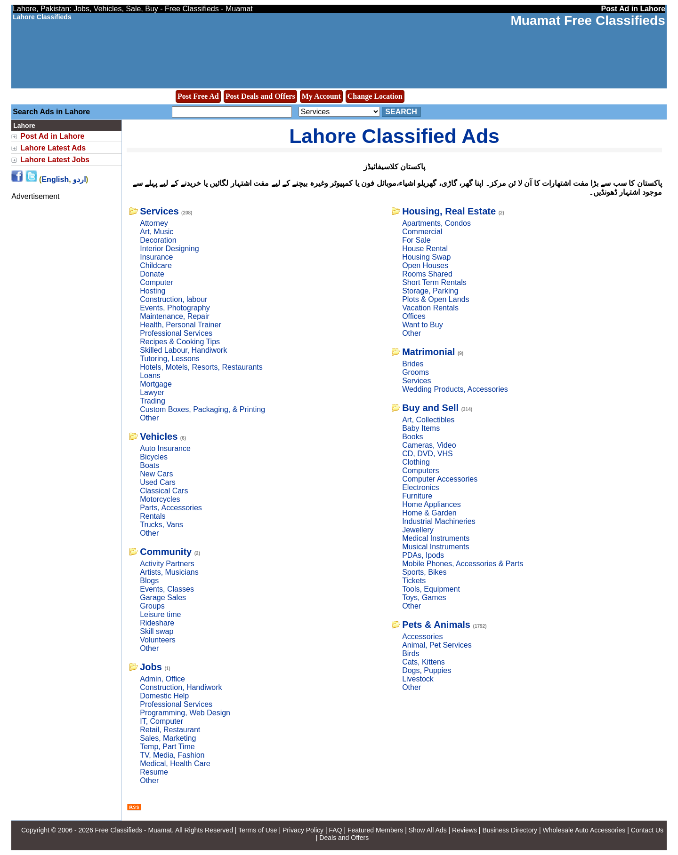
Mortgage (156, 384)
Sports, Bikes (424, 572)
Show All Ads (428, 830)
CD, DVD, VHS (427, 454)
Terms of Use (257, 830)
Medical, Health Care (175, 764)
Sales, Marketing (168, 738)
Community (166, 551)
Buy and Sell (430, 408)
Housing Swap (426, 257)
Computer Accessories (439, 479)
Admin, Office (162, 679)
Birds (410, 653)
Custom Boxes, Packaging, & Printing (202, 409)
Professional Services (176, 333)
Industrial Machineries (439, 521)
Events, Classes (167, 589)
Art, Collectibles (428, 420)
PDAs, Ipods (423, 555)
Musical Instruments (435, 547)
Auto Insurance (165, 448)
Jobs (151, 667)
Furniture (417, 496)
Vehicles (159, 436)
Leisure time (160, 614)
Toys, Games (424, 598)
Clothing (416, 462)
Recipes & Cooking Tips (180, 342)
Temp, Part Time (167, 747)
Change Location (375, 96)
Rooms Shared (427, 274)
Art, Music (156, 232)
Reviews (464, 830)
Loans (150, 376)
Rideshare (157, 623)
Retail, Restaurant (170, 730)
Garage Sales (163, 598)
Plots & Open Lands (435, 299)
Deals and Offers (344, 837)
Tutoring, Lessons (170, 359)
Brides (412, 364)
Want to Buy (422, 325)
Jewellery (418, 530)
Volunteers (158, 640)
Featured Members (375, 830)
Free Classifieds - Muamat (133, 830)
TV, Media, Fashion (172, 755)
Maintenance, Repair (175, 316)
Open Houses (425, 265)
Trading (152, 401)
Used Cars (158, 482)
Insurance (156, 257)
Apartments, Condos (436, 223)
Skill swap (156, 631)
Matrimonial (428, 352)
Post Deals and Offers (260, 96)
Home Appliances (431, 504)
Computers (420, 471)
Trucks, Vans (161, 525)
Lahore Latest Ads (53, 148)
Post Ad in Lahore (52, 136)
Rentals (152, 516)
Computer (156, 282)
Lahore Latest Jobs (54, 160)
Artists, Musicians (169, 572)
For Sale (416, 240)
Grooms (415, 372)
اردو (79, 179)
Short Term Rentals (434, 282)
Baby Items (421, 428)
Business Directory (509, 830)
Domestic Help (164, 696)
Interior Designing (169, 249)
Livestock (418, 679)
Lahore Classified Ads (394, 136)
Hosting (152, 291)
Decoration (158, 240)
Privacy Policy (302, 830)
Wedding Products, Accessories (455, 389)
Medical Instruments (435, 538)
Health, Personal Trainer (180, 325)
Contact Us (647, 830)
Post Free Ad (198, 96)
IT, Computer (161, 721)
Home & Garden (429, 513)
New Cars (156, 474)
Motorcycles (160, 499)
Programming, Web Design (185, 713)
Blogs (149, 581)
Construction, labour (173, 299)
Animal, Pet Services (437, 645)
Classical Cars (164, 491)
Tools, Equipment (431, 589)
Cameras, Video (429, 445)
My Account (321, 96)
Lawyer (152, 392)
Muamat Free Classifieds (587, 20)
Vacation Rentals (430, 308)
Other (149, 418)
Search (401, 112)
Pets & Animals (436, 624)
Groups (152, 606)
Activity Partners (167, 564)
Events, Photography (175, 308)
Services (159, 211)
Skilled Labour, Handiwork (183, 350)
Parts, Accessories (171, 508)
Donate (152, 274)
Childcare (156, 265)
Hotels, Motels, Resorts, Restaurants (201, 367)
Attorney (154, 223)
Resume (154, 772)
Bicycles (154, 457)
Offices (414, 316)
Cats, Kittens (423, 662)
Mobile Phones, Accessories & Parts (462, 564)
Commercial (422, 232)
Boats (149, 465)
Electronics (420, 487)
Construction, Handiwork (181, 687)
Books (412, 437)
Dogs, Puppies (426, 670)
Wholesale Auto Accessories (584, 830)
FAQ (335, 830)
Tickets (414, 581)
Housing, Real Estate (449, 211)
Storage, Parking (430, 291)
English (55, 179)
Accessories (422, 637)
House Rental (425, 249)
